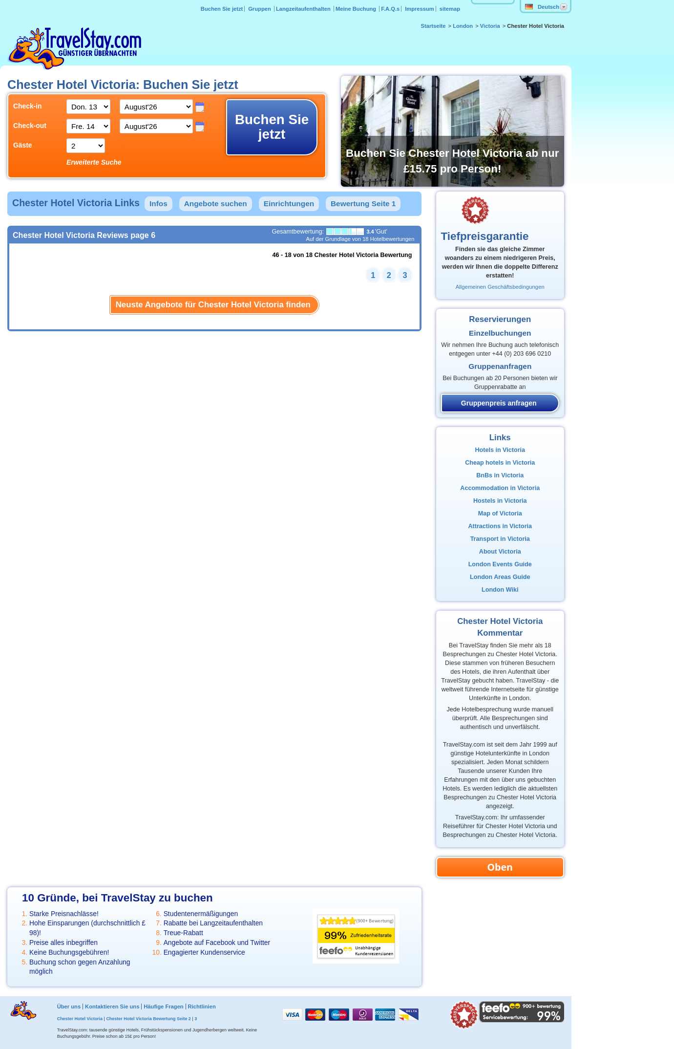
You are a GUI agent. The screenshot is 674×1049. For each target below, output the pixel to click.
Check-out (29, 125)
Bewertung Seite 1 (363, 203)
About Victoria (500, 551)
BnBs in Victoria (500, 475)
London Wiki (500, 589)
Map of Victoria (500, 513)
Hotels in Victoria (500, 450)
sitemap (450, 9)
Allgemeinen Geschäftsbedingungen (500, 287)
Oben (500, 867)
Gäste (22, 145)
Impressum (419, 9)
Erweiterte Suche (93, 162)
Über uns (69, 1006)
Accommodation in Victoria (500, 488)
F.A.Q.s (390, 9)
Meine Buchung (357, 9)
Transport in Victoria (500, 538)
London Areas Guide (500, 577)
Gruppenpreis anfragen (499, 403)
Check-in (27, 106)
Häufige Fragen (163, 1006)
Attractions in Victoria (500, 526)
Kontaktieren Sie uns (112, 1006)
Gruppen (260, 9)
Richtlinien (202, 1006)
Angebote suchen (215, 203)
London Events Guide (500, 564)
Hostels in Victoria (500, 500)
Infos (158, 203)
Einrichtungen (289, 203)
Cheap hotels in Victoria (500, 462)
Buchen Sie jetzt (222, 9)
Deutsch (542, 7)
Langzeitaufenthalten (304, 9)
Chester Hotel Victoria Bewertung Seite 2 (148, 1018)
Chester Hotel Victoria (80, 1018)
